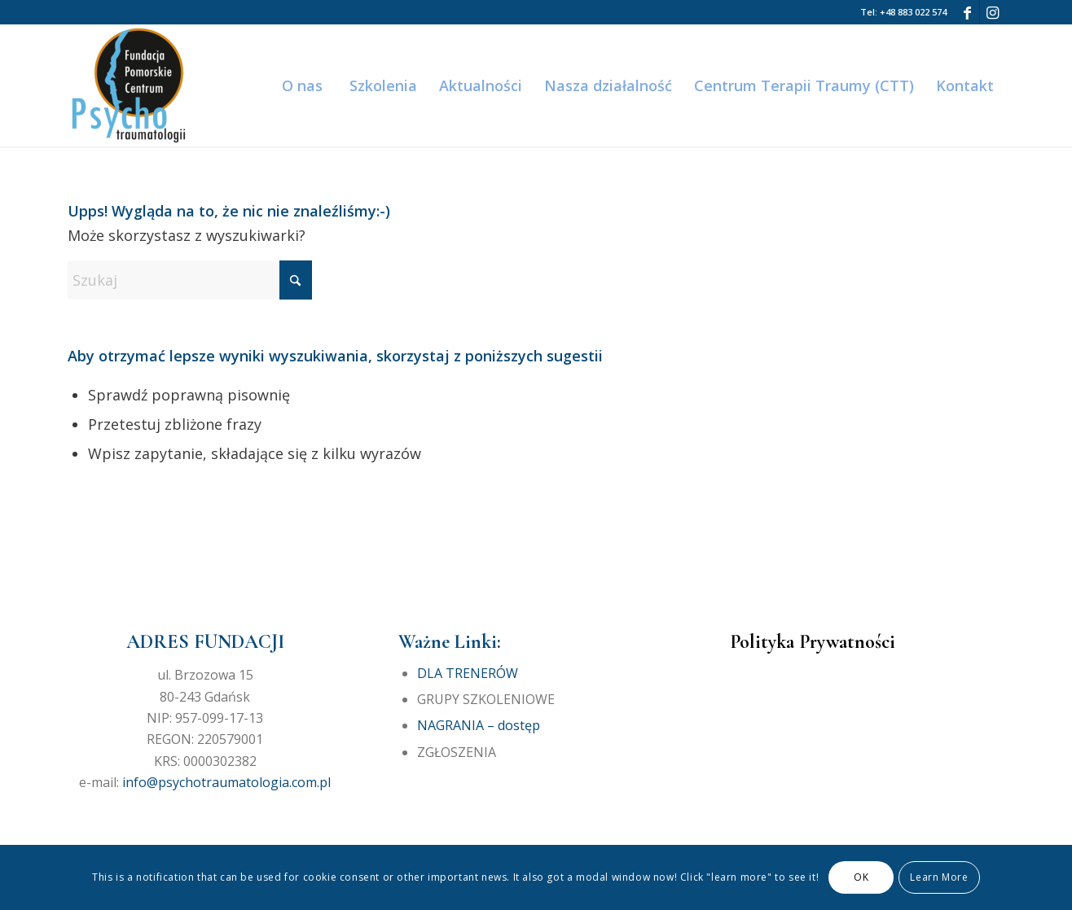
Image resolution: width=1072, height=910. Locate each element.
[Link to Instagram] (992, 12)
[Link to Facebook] (967, 12)
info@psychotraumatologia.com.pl (226, 782)
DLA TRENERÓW (467, 673)
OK (861, 877)
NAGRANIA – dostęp (478, 725)
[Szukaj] (190, 280)
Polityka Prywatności (812, 642)
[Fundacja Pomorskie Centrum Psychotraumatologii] (129, 85)
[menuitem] (301, 85)
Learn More (939, 877)
